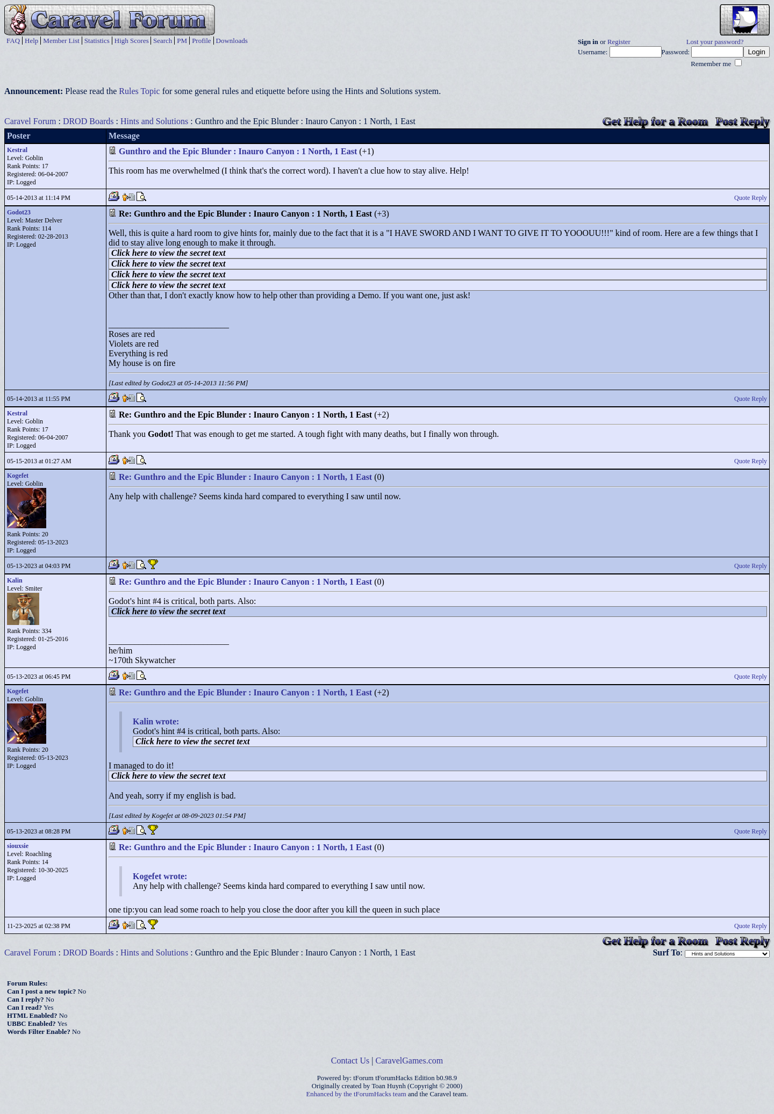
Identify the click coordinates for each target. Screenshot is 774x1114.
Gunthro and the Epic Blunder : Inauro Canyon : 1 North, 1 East (238, 151)
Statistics (97, 41)
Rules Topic (139, 91)
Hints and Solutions (154, 121)
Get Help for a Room (655, 121)
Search (162, 41)
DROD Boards (88, 121)
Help (31, 41)
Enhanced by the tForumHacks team (356, 1094)
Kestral (17, 150)
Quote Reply (750, 198)
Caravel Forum (30, 121)
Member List (61, 41)
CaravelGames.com (409, 1060)
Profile (201, 41)
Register (618, 42)
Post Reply (742, 121)
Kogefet (17, 475)
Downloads (232, 41)
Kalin (15, 580)
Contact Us (350, 1060)
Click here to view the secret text (168, 252)
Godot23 (19, 212)
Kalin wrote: (156, 721)
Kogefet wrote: (160, 876)
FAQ (13, 41)
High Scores (131, 41)
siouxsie (17, 846)
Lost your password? (715, 42)
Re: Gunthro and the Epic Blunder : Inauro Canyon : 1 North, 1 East (245, 476)
